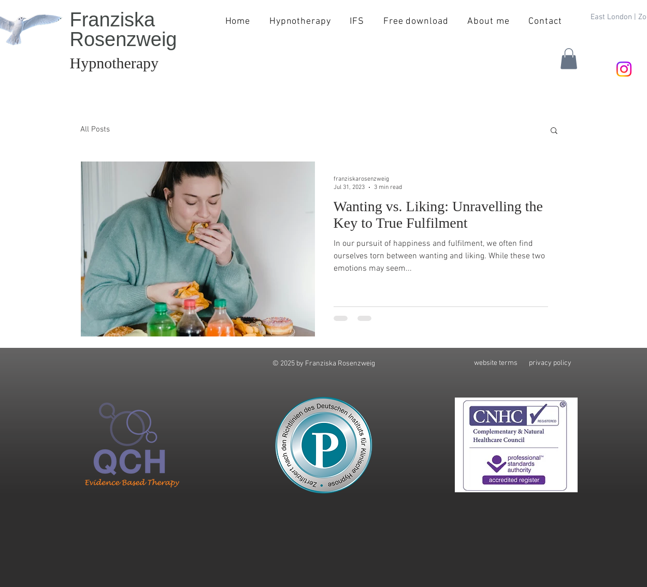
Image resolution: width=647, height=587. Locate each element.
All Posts (95, 129)
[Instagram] (624, 69)
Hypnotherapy (114, 62)
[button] (569, 58)
